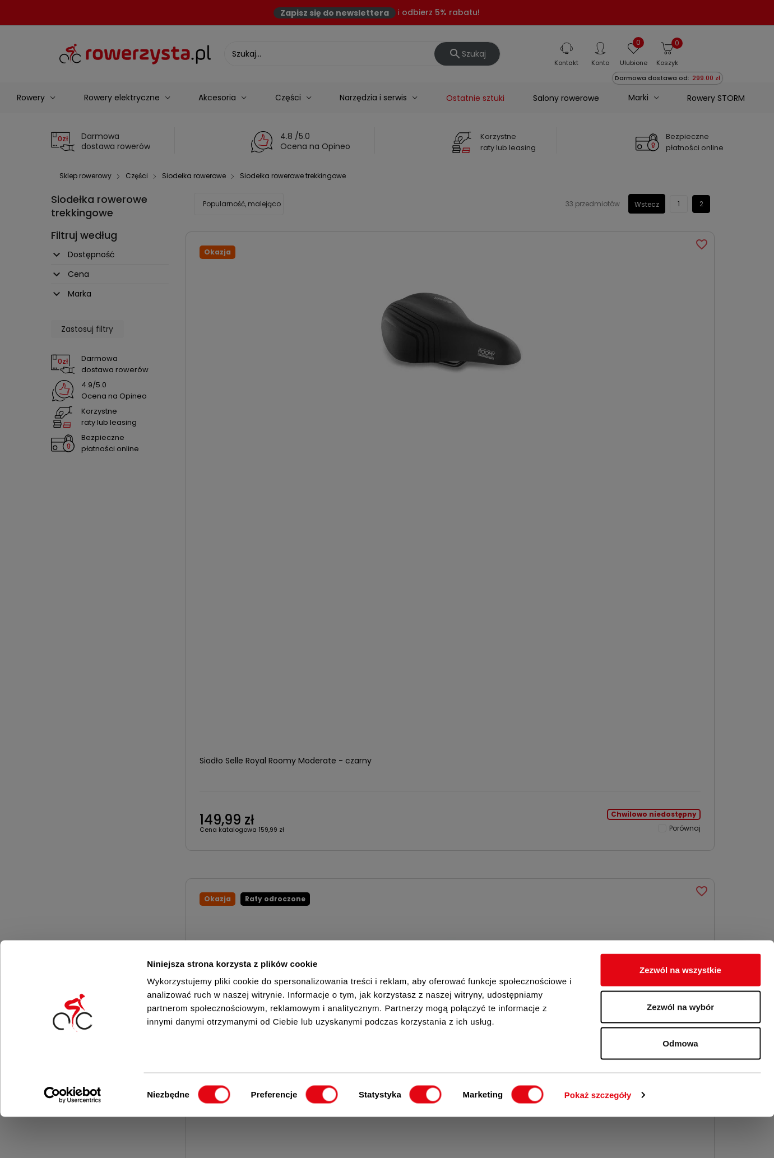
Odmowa (680, 1084)
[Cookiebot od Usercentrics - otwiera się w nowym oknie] (73, 1136)
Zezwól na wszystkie (680, 1011)
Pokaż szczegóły (598, 1136)
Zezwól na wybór (680, 1048)
